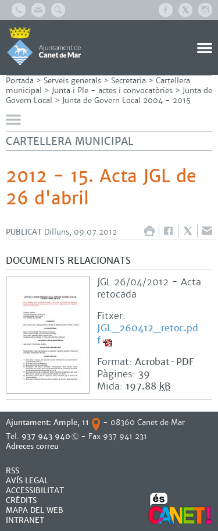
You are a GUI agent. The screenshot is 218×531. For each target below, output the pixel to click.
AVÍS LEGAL (27, 481)
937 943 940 (46, 436)
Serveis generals (72, 81)
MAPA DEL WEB (34, 510)
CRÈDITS (21, 500)
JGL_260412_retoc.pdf (147, 334)
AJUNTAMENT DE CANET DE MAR (44, 46)
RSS (12, 471)
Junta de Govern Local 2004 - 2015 (126, 100)
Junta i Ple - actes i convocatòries (112, 90)
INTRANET (25, 520)
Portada (20, 81)
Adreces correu (33, 446)
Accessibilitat (35, 490)
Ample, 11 (71, 422)
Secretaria (128, 81)
